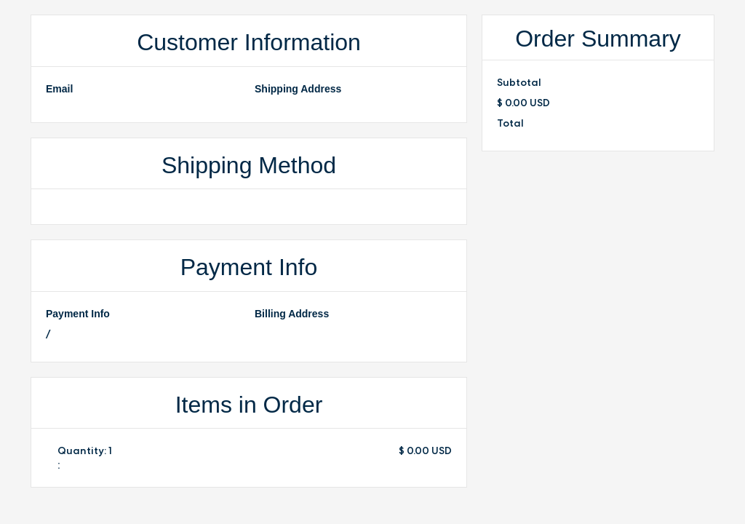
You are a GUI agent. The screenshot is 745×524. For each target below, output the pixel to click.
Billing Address (292, 313)
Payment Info (78, 313)
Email (59, 89)
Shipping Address (298, 89)
